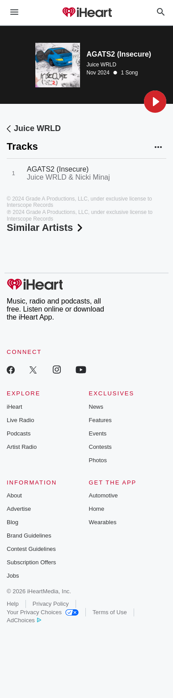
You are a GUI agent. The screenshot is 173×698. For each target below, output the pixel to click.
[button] (155, 101)
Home (97, 508)
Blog (12, 522)
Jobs (13, 575)
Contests (100, 446)
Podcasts (18, 433)
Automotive (103, 495)
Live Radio (20, 420)
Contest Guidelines (31, 549)
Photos (98, 460)
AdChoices (24, 620)
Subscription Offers (31, 562)
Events (98, 433)
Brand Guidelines (29, 535)
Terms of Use (110, 612)
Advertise (19, 508)
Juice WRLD (102, 65)
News (96, 406)
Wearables (103, 522)
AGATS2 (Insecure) (58, 169)
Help (13, 603)
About (14, 495)
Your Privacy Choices (43, 612)
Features (100, 420)
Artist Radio (22, 446)
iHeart (14, 406)
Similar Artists (45, 227)
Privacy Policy (51, 603)
